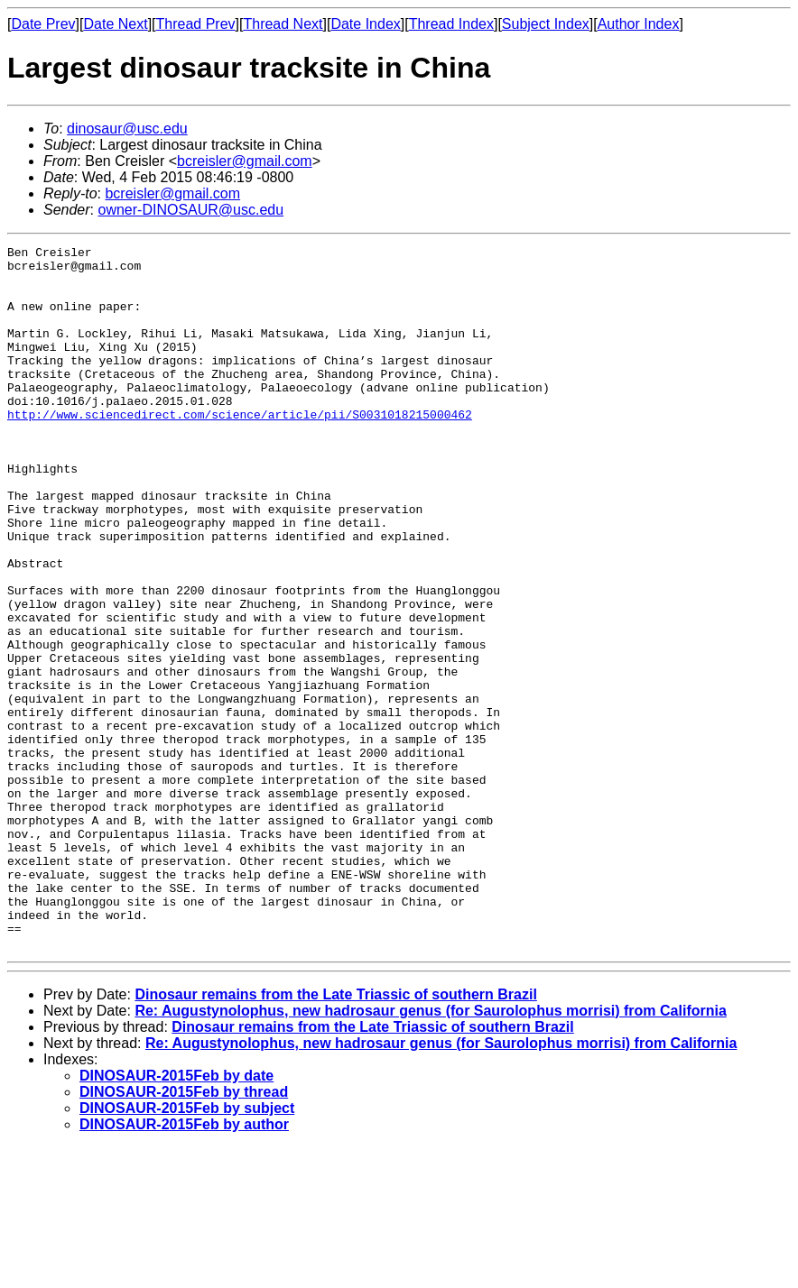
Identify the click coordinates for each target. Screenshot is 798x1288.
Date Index (365, 24)
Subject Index (545, 24)
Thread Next (282, 24)
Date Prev (43, 24)
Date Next (115, 24)
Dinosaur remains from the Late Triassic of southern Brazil (335, 1135)
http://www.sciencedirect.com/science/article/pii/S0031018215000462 (239, 449)
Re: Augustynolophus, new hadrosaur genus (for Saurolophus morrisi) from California (430, 1151)
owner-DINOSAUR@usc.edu (190, 209)
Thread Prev (196, 24)
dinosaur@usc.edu (127, 128)
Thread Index (451, 24)
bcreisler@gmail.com (244, 161)
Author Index (639, 24)
